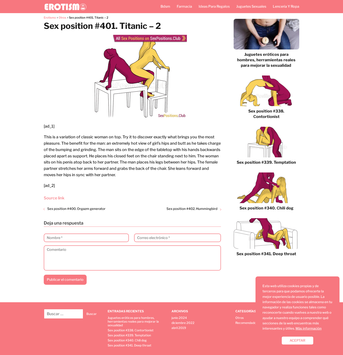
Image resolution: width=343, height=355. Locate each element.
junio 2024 (179, 318)
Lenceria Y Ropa (286, 6)
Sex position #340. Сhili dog (127, 340)
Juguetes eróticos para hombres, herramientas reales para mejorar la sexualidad (133, 321)
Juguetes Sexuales (251, 6)
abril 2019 (179, 328)
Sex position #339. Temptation (129, 335)
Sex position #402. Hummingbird (191, 209)
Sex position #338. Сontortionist (131, 330)
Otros (239, 318)
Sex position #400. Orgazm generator (76, 209)
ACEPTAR (297, 340)
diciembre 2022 (183, 323)
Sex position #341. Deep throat (129, 345)
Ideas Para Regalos (214, 6)
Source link (54, 198)
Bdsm (165, 6)
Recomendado (245, 323)
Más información (309, 328)
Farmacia (184, 6)
